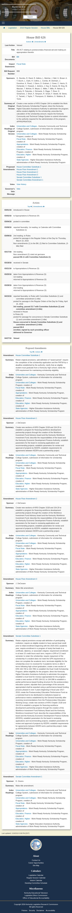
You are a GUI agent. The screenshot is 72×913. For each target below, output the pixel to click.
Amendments (40, 42)
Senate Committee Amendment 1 (30, 180)
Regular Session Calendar (36, 878)
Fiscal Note (21, 64)
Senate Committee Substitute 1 (29, 177)
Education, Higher (24, 155)
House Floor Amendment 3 (27, 175)
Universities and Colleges (27, 126)
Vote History (21, 184)
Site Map (36, 865)
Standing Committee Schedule (36, 883)
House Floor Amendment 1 (27, 169)
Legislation (12, 28)
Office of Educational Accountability (36, 898)
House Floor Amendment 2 (27, 172)
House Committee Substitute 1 (29, 167)
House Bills (45, 28)
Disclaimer (40, 910)
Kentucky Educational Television (36, 893)
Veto (18, 189)
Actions (29, 42)
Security (32, 910)
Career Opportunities (36, 863)
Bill (18, 57)
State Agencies (23, 160)
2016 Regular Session (29, 28)
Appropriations (22, 144)
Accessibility (50, 910)
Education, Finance (24, 149)
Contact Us (36, 860)
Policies (24, 910)
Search (30, 17)
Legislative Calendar (36, 875)
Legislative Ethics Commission (36, 895)
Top (29, 206)
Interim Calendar (36, 880)
